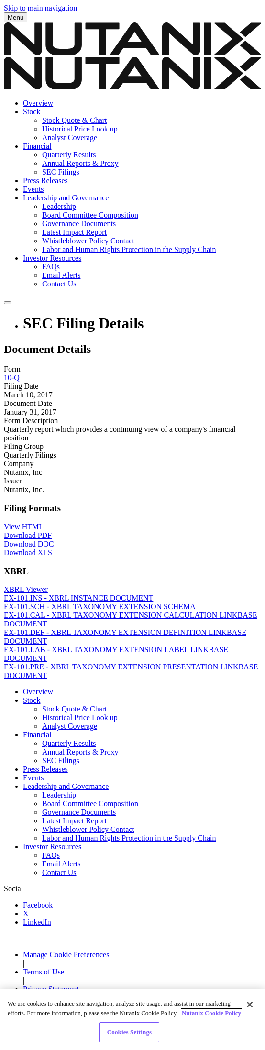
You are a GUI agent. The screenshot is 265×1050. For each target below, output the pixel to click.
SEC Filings (60, 172)
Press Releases (45, 180)
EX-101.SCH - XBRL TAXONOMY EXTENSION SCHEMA (100, 606)
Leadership (59, 206)
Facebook (38, 905)
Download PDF (28, 535)
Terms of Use (43, 972)
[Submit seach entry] (7, 302)
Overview (38, 103)
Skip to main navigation (40, 8)
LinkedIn (37, 922)
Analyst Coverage (69, 137)
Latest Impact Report (74, 232)
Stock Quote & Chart (74, 120)
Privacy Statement (51, 989)
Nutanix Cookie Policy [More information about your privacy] (211, 1018)
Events (33, 189)
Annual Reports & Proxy (80, 163)
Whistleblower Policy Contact (88, 241)
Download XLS (28, 552)
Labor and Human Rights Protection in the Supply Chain (129, 249)
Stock (31, 112)
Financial (37, 146)
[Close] (249, 1010)
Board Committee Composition (90, 215)
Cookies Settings (129, 1037)
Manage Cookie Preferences (66, 955)
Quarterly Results (69, 155)
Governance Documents (79, 223)
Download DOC (29, 544)
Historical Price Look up (80, 129)
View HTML (24, 527)
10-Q (12, 377)
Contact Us (59, 284)
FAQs (51, 266)
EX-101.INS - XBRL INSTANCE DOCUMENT (78, 598)
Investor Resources (52, 258)
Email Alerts (61, 275)
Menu (15, 17)
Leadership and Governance (66, 198)
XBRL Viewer (26, 589)
